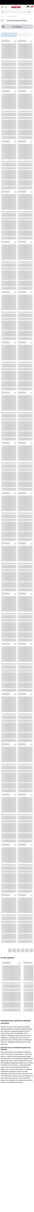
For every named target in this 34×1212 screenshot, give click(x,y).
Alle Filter (8, 34)
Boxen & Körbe (13, 16)
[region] (17, 986)
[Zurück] (3, 20)
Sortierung (25, 34)
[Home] (16, 7)
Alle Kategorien (17, 26)
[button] (6, 7)
